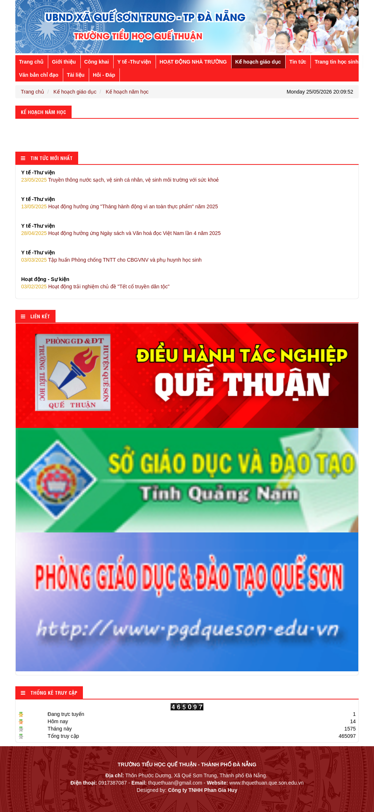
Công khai (96, 62)
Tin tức (297, 62)
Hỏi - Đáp (104, 75)
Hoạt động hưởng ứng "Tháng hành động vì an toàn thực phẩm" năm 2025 (187, 202)
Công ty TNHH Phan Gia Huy (202, 790)
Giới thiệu (64, 62)
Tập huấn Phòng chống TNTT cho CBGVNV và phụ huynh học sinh (187, 256)
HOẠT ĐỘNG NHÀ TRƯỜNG (193, 62)
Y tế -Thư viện (134, 62)
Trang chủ (31, 62)
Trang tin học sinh (336, 62)
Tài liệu (75, 75)
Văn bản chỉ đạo (38, 75)
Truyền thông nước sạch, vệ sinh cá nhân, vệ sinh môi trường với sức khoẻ (187, 176)
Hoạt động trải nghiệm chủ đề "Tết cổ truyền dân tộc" (187, 282)
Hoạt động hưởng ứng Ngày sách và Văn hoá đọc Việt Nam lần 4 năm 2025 (187, 229)
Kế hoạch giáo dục (258, 62)
